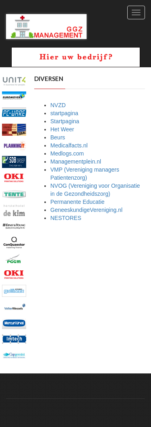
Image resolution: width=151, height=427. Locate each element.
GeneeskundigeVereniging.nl (86, 210)
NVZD (58, 105)
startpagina (64, 113)
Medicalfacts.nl (69, 145)
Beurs (57, 137)
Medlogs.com (67, 153)
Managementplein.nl (75, 161)
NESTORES (65, 218)
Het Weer (62, 129)
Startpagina (64, 121)
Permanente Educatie (77, 202)
